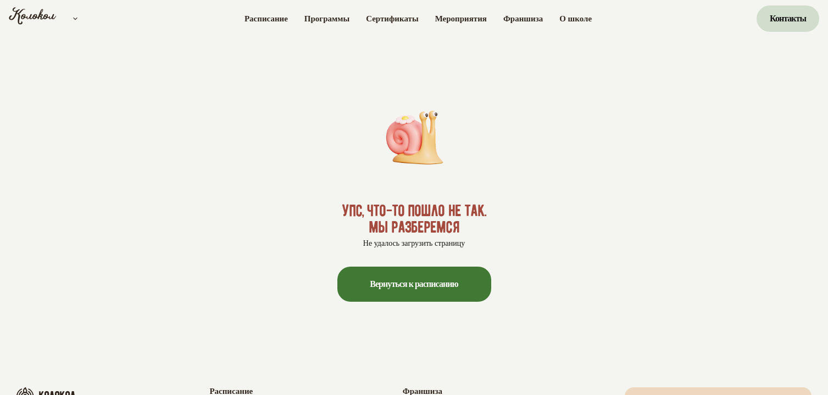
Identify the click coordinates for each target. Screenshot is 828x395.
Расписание (266, 18)
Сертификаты (392, 18)
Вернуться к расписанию (414, 284)
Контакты (788, 18)
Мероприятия (461, 18)
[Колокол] (33, 18)
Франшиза (523, 18)
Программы (326, 18)
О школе (575, 18)
